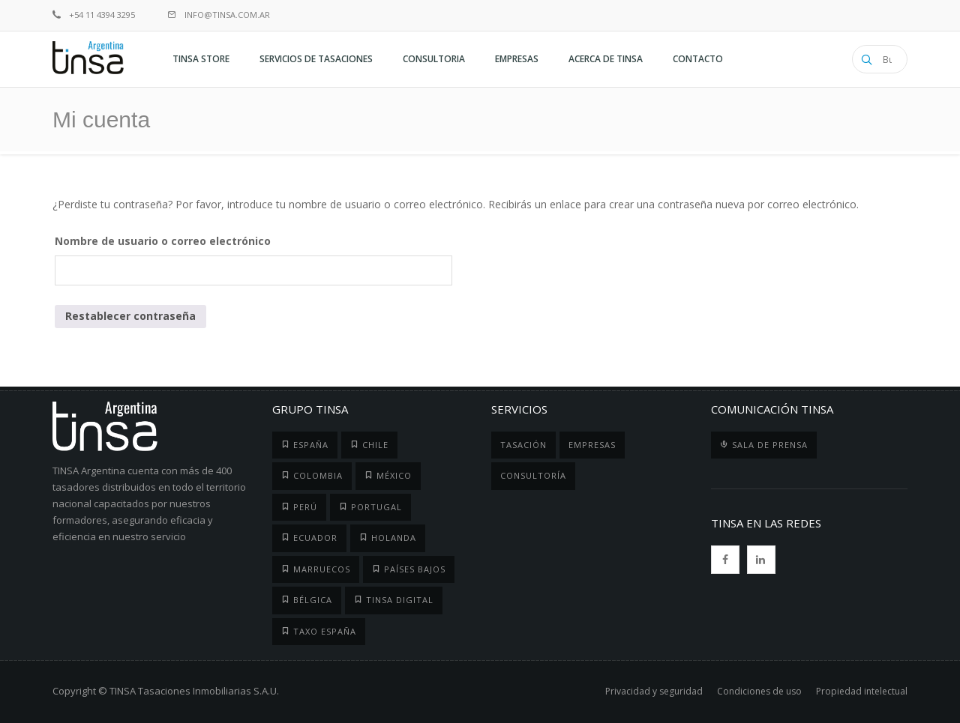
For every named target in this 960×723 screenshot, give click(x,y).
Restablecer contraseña (130, 316)
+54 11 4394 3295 (93, 14)
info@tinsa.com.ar (219, 14)
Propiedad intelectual (862, 691)
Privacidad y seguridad (654, 691)
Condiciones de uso (759, 691)
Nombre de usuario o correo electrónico (163, 241)
